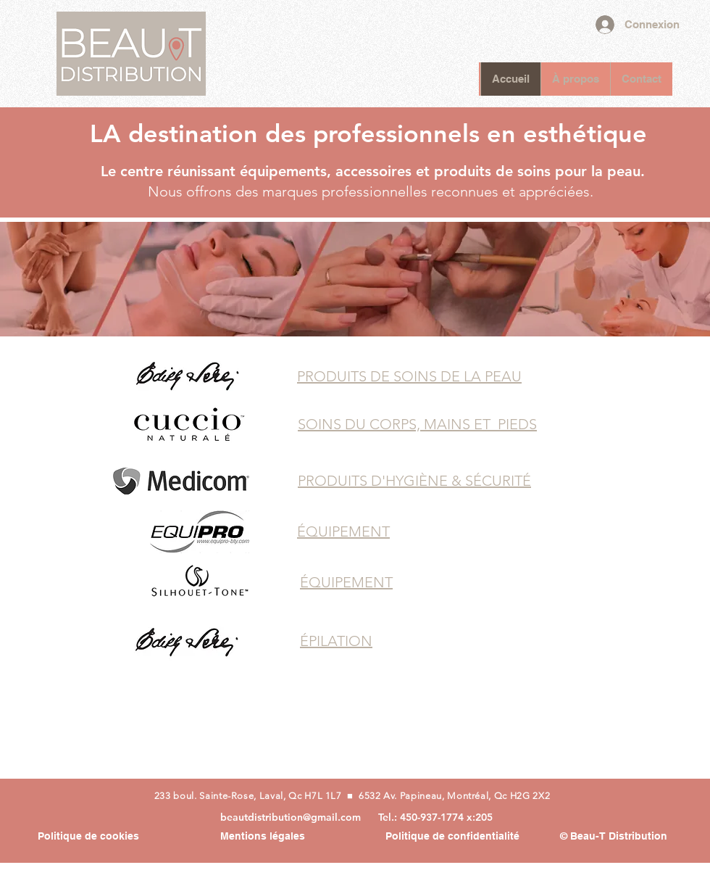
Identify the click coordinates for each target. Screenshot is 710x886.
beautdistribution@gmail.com (290, 817)
